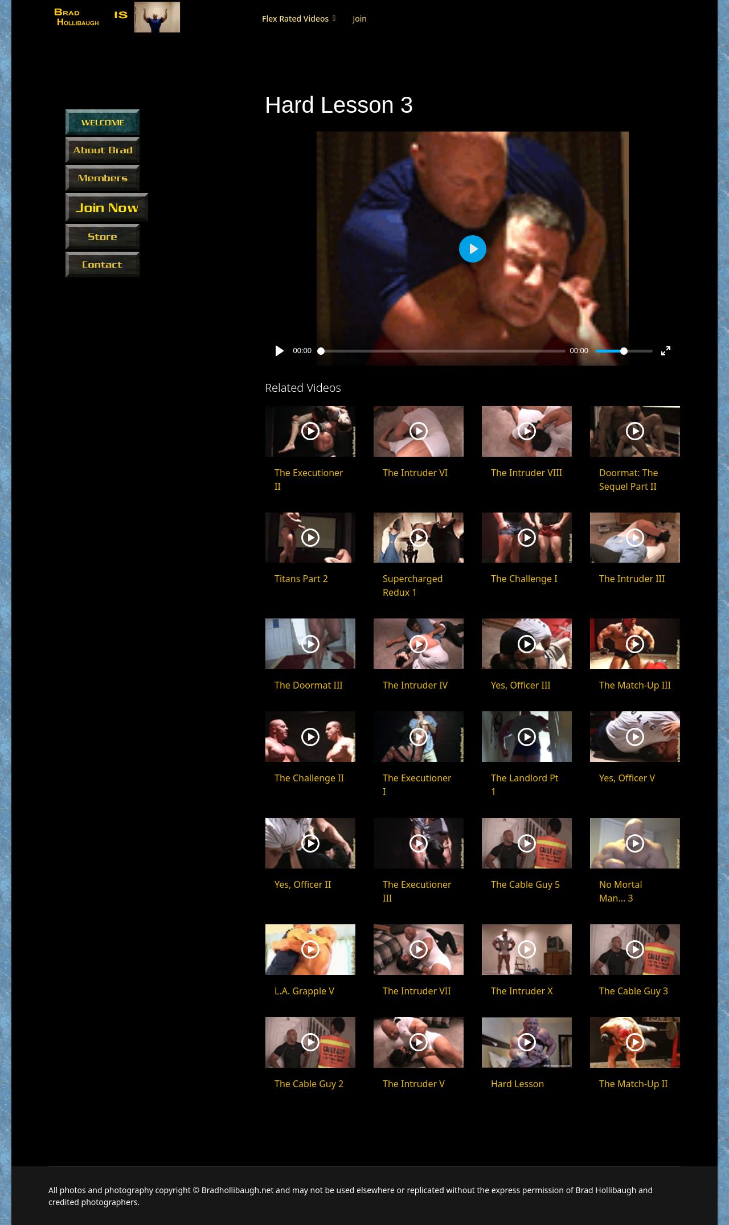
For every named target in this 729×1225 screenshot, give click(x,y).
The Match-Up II (633, 1083)
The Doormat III (309, 685)
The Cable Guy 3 (633, 991)
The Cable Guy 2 (309, 1083)
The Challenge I (524, 578)
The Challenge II (309, 778)
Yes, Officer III (521, 685)
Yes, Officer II (303, 884)
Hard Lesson (517, 1083)
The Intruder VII (417, 991)
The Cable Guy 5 (525, 884)
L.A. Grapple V (304, 991)
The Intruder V (414, 1083)
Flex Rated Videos (295, 18)
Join (360, 18)
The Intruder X (522, 991)
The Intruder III (632, 578)
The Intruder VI (415, 472)
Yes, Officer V (627, 778)
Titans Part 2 (301, 578)
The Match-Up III (635, 685)
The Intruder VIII (526, 472)
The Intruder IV (415, 685)
